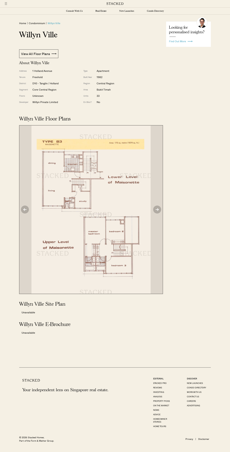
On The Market (161, 405)
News (156, 409)
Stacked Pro (159, 383)
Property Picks (161, 401)
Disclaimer (203, 439)
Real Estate (101, 11)
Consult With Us (74, 11)
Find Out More (180, 40)
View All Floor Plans (38, 53)
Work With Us (194, 392)
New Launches (126, 11)
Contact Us (193, 396)
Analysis (157, 396)
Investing (158, 392)
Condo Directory (155, 11)
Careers (191, 401)
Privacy (189, 439)
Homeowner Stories (160, 420)
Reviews (157, 387)
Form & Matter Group (42, 440)
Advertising (193, 405)
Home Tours (159, 426)
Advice (157, 414)
